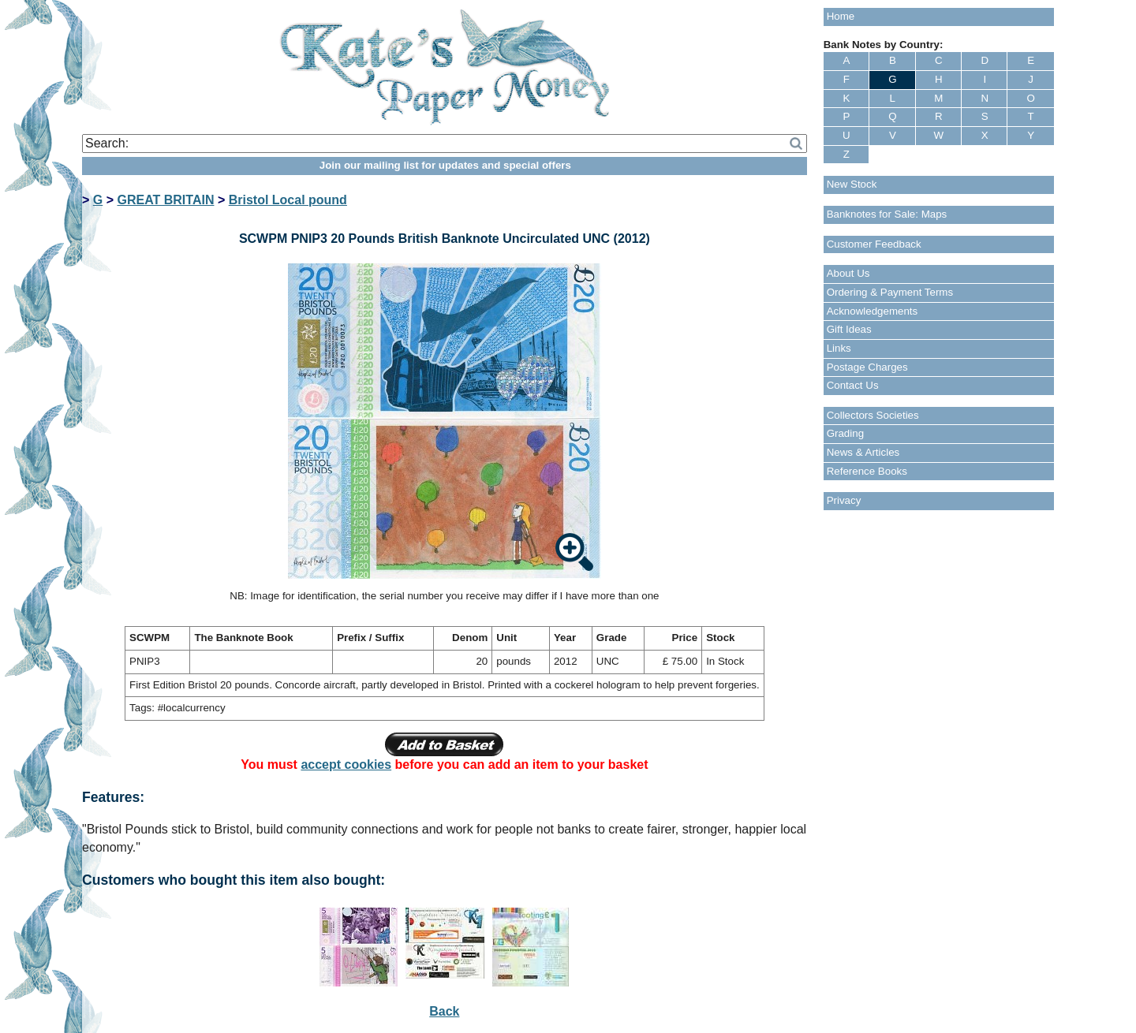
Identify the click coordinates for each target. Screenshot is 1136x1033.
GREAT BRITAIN (165, 200)
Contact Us (853, 385)
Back (444, 1011)
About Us (848, 273)
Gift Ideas (849, 329)
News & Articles (863, 452)
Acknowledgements (872, 311)
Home (841, 16)
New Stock (852, 184)
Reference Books (867, 471)
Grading (845, 433)
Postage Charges (867, 367)
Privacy (844, 500)
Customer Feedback (874, 244)
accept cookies (346, 764)
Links (839, 348)
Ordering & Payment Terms (890, 292)
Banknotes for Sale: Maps (887, 214)
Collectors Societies (873, 415)
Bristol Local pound (288, 200)
